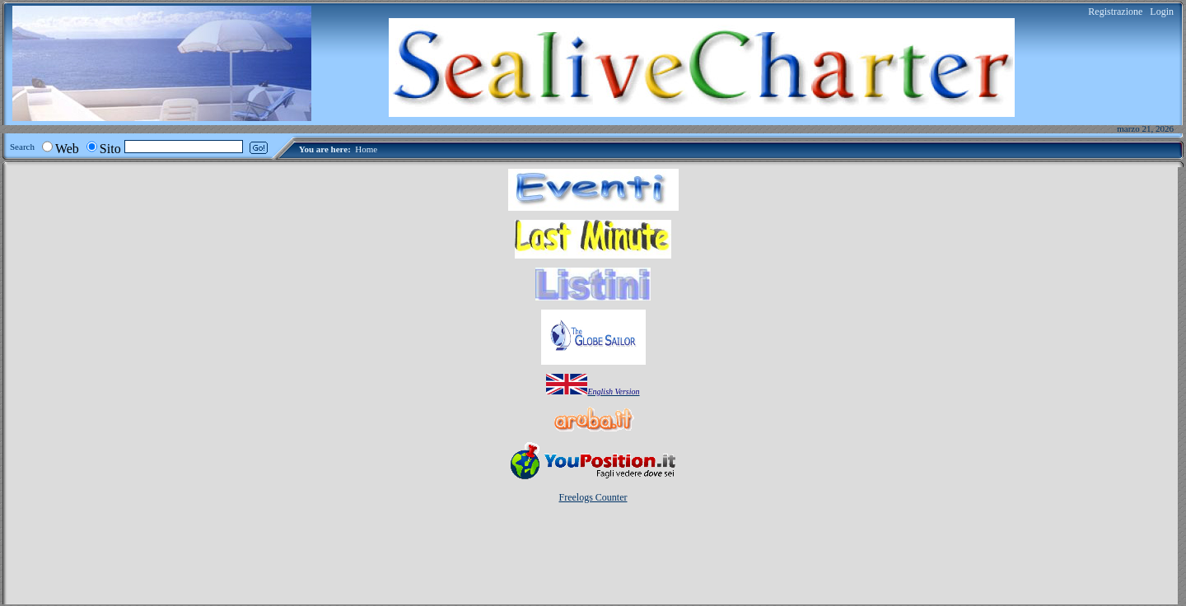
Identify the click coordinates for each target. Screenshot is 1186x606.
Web (67, 149)
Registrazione (1115, 11)
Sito (110, 149)
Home (366, 149)
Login (1162, 11)
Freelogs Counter (593, 497)
